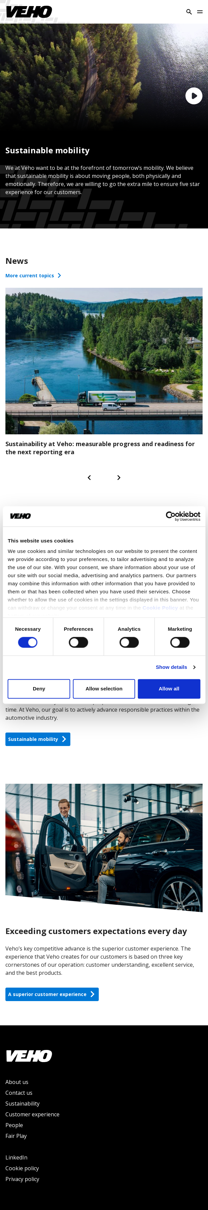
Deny (39, 688)
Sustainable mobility (38, 739)
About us (16, 1082)
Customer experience (32, 1114)
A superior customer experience (52, 994)
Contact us (18, 1092)
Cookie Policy (160, 608)
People (14, 1125)
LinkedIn (16, 1157)
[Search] (189, 11)
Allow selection (104, 688)
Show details (171, 667)
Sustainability (22, 1103)
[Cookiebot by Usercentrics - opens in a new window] (170, 516)
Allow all (169, 688)
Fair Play (16, 1136)
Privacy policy (22, 1179)
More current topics (33, 275)
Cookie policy (22, 1168)
